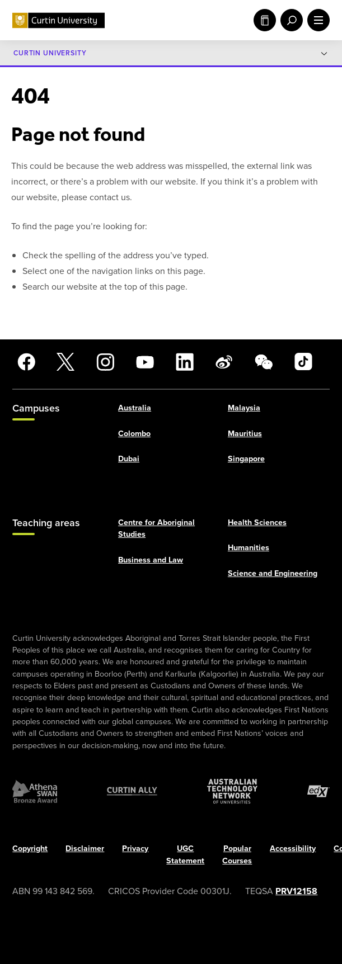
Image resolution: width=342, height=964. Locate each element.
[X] (65, 362)
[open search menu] (289, 20)
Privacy (135, 848)
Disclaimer (84, 848)
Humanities (248, 548)
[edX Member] (318, 791)
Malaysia (244, 408)
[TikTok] (303, 362)
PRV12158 (296, 891)
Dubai (128, 459)
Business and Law (150, 560)
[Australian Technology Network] (232, 791)
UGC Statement (185, 854)
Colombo (134, 434)
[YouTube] (145, 362)
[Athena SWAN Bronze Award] (34, 791)
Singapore (246, 459)
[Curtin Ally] (132, 791)
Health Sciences (257, 522)
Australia (134, 408)
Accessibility (293, 848)
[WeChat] (264, 362)
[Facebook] (26, 362)
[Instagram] (105, 362)
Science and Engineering (272, 573)
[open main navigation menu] (316, 20)
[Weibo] (224, 362)
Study (265, 20)
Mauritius (245, 434)
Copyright (30, 848)
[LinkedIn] (185, 362)
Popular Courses (237, 854)
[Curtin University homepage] (58, 20)
